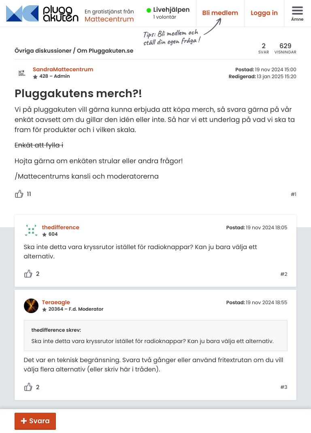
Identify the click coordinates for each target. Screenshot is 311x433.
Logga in (264, 13)
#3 (283, 387)
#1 (293, 195)
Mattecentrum (109, 19)
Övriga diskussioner (43, 51)
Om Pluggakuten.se (105, 51)
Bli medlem (220, 13)
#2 (283, 274)
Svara (39, 421)
